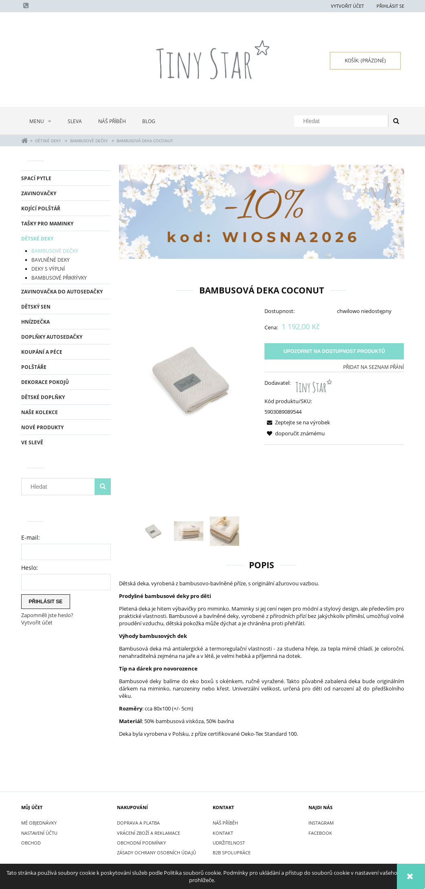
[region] (261, 211)
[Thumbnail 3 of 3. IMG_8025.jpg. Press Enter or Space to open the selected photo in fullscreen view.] (224, 531)
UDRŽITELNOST (229, 843)
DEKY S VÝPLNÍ (48, 268)
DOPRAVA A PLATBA (138, 823)
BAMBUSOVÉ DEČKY (54, 250)
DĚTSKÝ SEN (36, 306)
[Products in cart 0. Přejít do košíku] (365, 61)
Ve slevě (32, 442)
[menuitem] (40, 121)
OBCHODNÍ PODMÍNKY (141, 843)
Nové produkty (42, 427)
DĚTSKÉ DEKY (37, 238)
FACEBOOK (320, 833)
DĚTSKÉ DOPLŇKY (43, 397)
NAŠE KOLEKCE (39, 412)
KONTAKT (223, 833)
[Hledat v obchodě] (342, 121)
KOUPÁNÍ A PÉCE (41, 352)
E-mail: (30, 537)
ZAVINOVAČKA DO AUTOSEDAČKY (62, 291)
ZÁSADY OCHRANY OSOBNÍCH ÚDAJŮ (156, 852)
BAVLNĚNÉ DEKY (50, 259)
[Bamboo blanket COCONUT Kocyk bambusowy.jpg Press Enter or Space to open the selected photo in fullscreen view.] (189, 379)
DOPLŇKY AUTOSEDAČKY (51, 336)
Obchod (31, 843)
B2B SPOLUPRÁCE (232, 852)
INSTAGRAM (321, 823)
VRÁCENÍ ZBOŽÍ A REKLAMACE (148, 833)
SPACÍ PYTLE (36, 178)
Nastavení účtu (39, 833)
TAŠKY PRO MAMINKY (47, 223)
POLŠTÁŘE (33, 367)
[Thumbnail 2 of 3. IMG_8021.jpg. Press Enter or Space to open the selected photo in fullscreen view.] (188, 531)
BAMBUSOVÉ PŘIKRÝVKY (59, 277)
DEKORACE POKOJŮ (45, 382)
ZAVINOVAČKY (38, 193)
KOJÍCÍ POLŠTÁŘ (40, 208)
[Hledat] (396, 121)
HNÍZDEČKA (35, 321)
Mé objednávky (39, 823)
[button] (297, 422)
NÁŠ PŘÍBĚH (225, 823)
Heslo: (29, 567)
